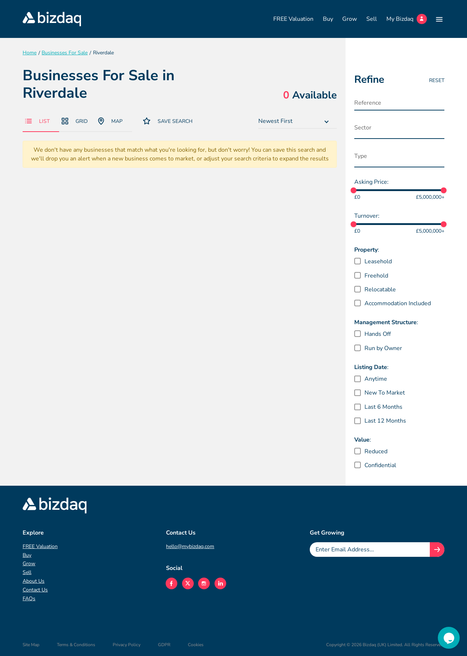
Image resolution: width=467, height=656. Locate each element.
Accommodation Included (397, 303)
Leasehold (378, 261)
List (37, 121)
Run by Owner (383, 348)
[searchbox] (390, 129)
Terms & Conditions (76, 645)
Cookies (196, 645)
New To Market (384, 393)
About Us (34, 581)
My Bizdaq (406, 19)
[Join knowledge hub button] (437, 549)
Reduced (375, 451)
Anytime (375, 379)
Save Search (168, 120)
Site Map (31, 645)
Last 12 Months (385, 421)
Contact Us (35, 589)
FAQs (29, 598)
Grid (75, 121)
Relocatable (380, 290)
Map (110, 121)
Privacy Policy (126, 645)
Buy (328, 19)
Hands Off (377, 334)
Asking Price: (371, 182)
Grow (349, 19)
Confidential (380, 465)
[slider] (353, 190)
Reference (367, 103)
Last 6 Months (383, 407)
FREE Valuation (293, 19)
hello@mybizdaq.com (190, 546)
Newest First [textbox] (275, 121)
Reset (436, 80)
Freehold (376, 276)
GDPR (164, 645)
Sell (371, 19)
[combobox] (297, 121)
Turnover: (366, 216)
